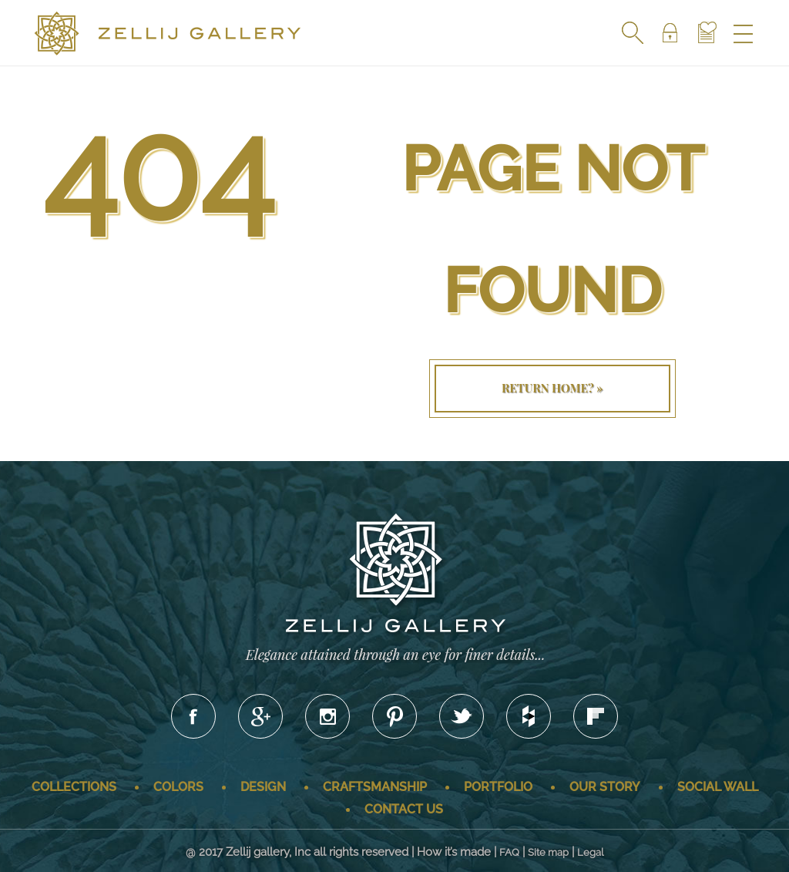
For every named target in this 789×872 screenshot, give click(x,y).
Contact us (403, 809)
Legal (590, 852)
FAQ (509, 852)
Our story (604, 786)
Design (263, 786)
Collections (74, 786)
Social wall (717, 786)
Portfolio (498, 786)
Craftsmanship (375, 786)
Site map (548, 852)
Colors (178, 786)
